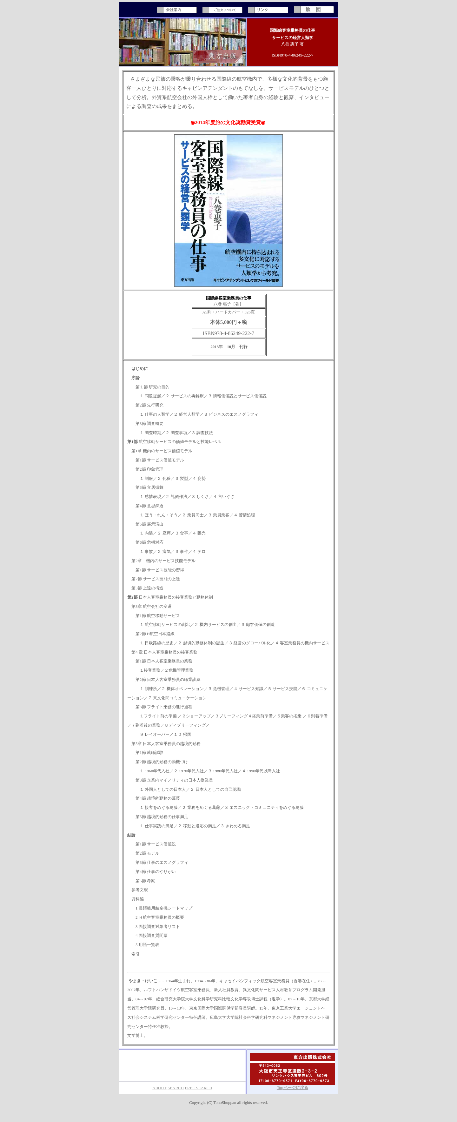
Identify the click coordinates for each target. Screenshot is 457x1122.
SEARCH (176, 1087)
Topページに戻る (292, 1087)
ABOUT (159, 1087)
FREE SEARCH (198, 1087)
